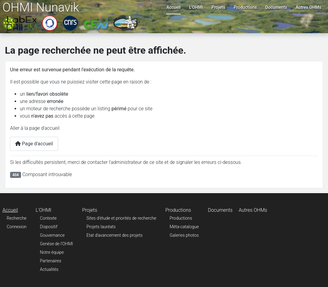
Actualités (49, 269)
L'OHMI (196, 7)
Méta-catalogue (184, 226)
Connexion (16, 226)
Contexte (48, 218)
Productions (245, 7)
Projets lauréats (101, 226)
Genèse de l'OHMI (56, 243)
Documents (276, 7)
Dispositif (49, 226)
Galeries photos (184, 235)
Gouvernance (52, 235)
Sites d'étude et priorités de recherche (121, 218)
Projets (218, 7)
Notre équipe (52, 252)
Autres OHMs (308, 7)
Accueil (173, 7)
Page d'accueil (34, 144)
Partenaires (50, 260)
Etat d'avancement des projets (114, 235)
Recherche (16, 218)
